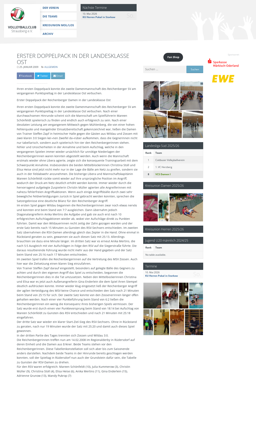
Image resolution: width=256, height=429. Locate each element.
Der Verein (51, 8)
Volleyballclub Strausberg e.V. (22, 29)
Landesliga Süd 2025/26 (162, 145)
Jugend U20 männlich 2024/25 (166, 240)
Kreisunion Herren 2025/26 (164, 229)
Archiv (48, 34)
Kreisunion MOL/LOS (58, 25)
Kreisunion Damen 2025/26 (164, 185)
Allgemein (51, 67)
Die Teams (50, 16)
